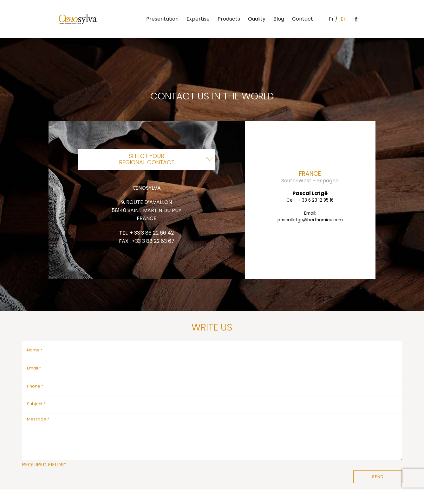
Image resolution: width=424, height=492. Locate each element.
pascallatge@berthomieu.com (310, 220)
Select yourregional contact (146, 159)
